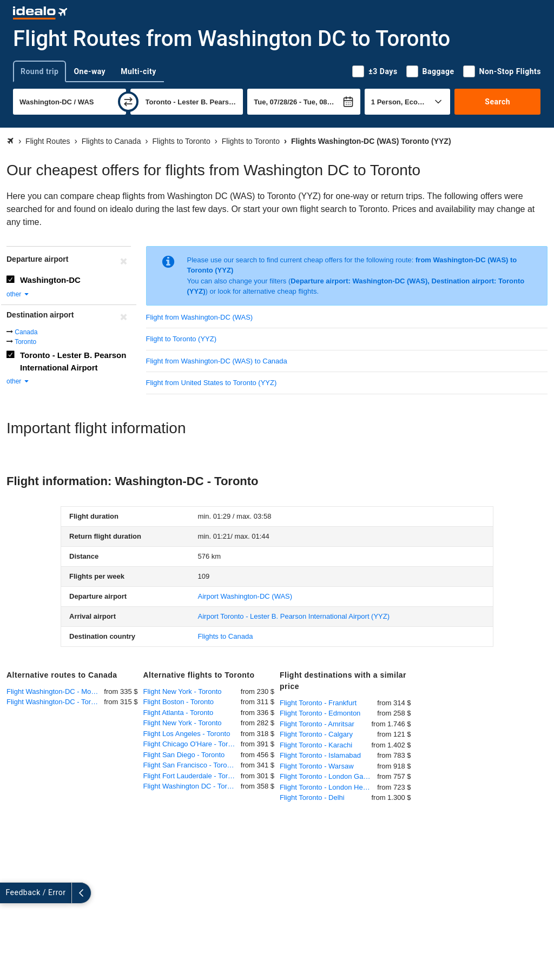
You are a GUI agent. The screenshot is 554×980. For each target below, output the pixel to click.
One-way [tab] (89, 71)
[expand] (9, 893)
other (18, 294)
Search (497, 101)
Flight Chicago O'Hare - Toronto (192, 744)
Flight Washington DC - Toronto (192, 786)
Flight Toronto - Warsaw (317, 766)
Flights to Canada (225, 636)
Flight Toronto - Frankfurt (318, 703)
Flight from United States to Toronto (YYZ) (211, 383)
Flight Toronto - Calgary (316, 734)
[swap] (128, 101)
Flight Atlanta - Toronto (178, 712)
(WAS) (245, 596)
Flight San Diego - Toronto (184, 755)
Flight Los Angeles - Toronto (186, 734)
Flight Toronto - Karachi (316, 745)
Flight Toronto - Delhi (312, 797)
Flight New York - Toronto (182, 691)
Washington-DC (50, 279)
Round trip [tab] (39, 71)
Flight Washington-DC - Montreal (55, 691)
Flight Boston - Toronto (178, 702)
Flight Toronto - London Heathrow (328, 787)
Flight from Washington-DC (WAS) (199, 317)
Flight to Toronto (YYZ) (181, 339)
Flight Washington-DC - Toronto (55, 702)
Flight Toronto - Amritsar (317, 724)
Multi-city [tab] (138, 71)
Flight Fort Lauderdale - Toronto (192, 776)
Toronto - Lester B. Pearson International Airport (73, 361)
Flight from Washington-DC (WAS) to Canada (216, 361)
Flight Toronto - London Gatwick (328, 776)
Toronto (25, 342)
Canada (26, 332)
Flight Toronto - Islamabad (320, 755)
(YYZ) (294, 616)
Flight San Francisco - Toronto (190, 765)
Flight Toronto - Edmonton (320, 713)
